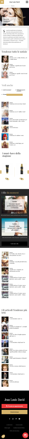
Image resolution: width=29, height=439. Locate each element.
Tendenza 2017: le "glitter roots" (17, 111)
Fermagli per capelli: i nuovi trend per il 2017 (18, 74)
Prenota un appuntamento (14, 406)
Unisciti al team (14, 412)
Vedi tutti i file (14, 243)
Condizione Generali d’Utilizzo (19, 427)
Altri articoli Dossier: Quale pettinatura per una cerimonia (14, 215)
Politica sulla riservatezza (14, 430)
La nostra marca (9, 424)
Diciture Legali (7, 427)
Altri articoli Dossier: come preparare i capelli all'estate (14, 237)
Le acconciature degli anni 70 (17, 374)
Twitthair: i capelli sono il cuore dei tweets (17, 66)
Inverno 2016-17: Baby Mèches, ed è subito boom (18, 58)
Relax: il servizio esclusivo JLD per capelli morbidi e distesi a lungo (18, 351)
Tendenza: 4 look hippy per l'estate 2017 (16, 144)
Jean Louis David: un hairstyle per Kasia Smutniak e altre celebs (18, 120)
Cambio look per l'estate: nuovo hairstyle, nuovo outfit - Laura (17, 278)
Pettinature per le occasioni (21, 90)
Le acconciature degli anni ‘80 (17, 342)
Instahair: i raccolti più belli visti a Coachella (18, 262)
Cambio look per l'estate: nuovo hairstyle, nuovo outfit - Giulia (17, 286)
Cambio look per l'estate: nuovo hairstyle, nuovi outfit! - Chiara (17, 294)
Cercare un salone (19, 424)
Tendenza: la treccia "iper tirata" (17, 104)
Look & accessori (7, 90)
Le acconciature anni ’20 (15, 318)
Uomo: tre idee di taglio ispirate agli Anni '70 (17, 335)
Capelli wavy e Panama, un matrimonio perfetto (16, 270)
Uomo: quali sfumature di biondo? (18, 358)
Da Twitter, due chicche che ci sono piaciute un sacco (17, 254)
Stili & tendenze (7, 5)
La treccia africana (14, 382)
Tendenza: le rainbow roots (16, 135)
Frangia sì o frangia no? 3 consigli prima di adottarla (18, 327)
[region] (14, 37)
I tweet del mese (13, 127)
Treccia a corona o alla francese (17, 366)
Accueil (3, 5)
